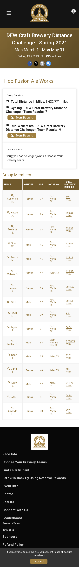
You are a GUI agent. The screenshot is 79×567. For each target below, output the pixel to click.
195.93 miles (69, 229)
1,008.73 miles (70, 342)
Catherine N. (12, 198)
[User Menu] (73, 11)
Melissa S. (12, 229)
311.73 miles (69, 384)
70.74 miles (69, 328)
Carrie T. (12, 370)
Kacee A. (12, 214)
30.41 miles (69, 411)
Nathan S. (12, 343)
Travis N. (12, 259)
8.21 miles (69, 314)
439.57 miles (69, 245)
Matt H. (12, 315)
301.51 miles (69, 302)
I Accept (38, 561)
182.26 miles (69, 214)
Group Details (14, 95)
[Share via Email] (42, 63)
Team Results (22, 117)
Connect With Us (15, 510)
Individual (8, 530)
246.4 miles (69, 396)
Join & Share (13, 149)
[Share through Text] (48, 63)
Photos (7, 494)
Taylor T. (12, 329)
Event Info (10, 486)
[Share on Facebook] (29, 63)
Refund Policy (13, 545)
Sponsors (9, 537)
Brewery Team (11, 523)
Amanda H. (12, 411)
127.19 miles (69, 258)
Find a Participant (15, 470)
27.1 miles (69, 198)
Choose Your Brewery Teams (24, 462)
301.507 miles (70, 288)
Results (8, 502)
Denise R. (12, 288)
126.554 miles (70, 272)
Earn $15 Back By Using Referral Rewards (34, 478)
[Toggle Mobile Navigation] (9, 13)
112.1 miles (69, 356)
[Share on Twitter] (36, 63)
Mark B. (12, 384)
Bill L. (12, 302)
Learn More (39, 555)
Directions (54, 56)
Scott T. (12, 356)
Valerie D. (12, 273)
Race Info (9, 454)
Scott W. (12, 245)
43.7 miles (69, 370)
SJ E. (11, 396)
